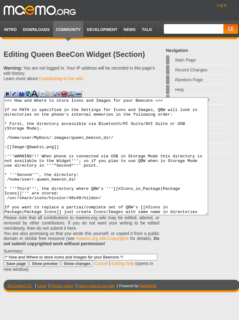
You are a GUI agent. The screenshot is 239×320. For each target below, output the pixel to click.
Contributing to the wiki (61, 78)
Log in (222, 5)
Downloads (36, 29)
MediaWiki (147, 309)
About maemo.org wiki (96, 309)
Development (102, 29)
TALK (147, 29)
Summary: (13, 274)
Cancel (101, 286)
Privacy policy (62, 309)
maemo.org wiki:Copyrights (102, 261)
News (130, 29)
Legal (41, 309)
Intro (10, 29)
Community (68, 29)
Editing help (122, 286)
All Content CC (20, 309)
